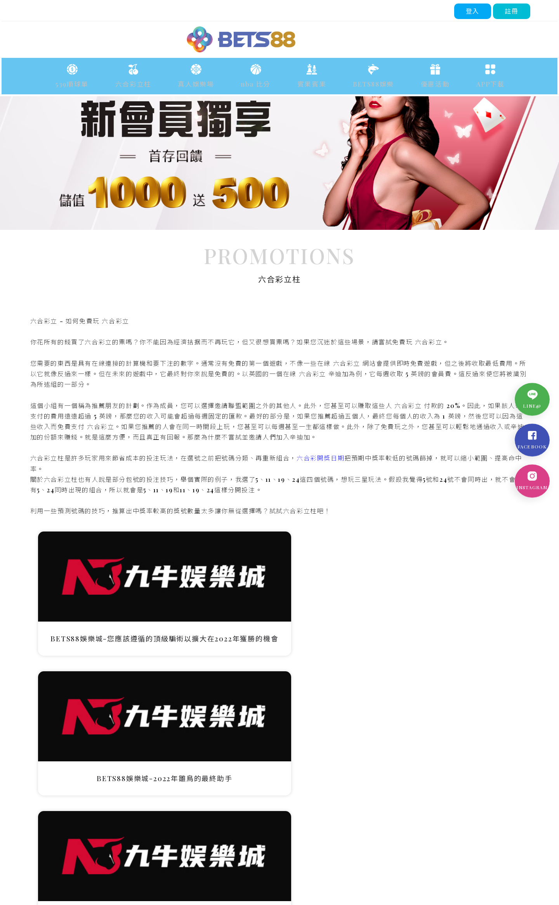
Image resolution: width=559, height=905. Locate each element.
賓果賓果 (305, 79)
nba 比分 (259, 79)
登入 (474, 9)
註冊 (513, 9)
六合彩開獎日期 (321, 536)
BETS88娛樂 (358, 79)
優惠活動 (411, 79)
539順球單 (102, 79)
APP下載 (458, 79)
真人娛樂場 (208, 79)
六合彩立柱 (154, 79)
